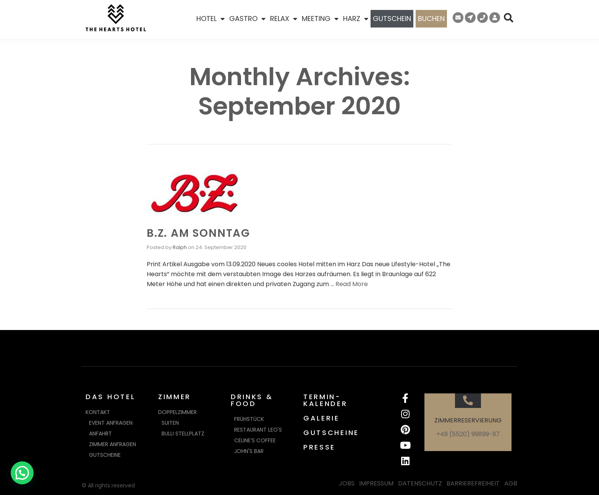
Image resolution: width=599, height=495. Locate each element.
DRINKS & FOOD (252, 400)
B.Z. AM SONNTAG (198, 233)
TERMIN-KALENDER (325, 400)
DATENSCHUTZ (420, 483)
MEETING (320, 18)
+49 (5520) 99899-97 (468, 434)
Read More (351, 284)
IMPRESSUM (376, 483)
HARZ (355, 18)
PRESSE (319, 447)
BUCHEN (431, 18)
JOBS (347, 483)
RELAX (283, 18)
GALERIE (321, 418)
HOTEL (210, 18)
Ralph (180, 247)
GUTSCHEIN (392, 18)
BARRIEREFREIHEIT (473, 483)
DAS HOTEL (110, 396)
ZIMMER (174, 396)
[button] (22, 472)
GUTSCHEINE (331, 432)
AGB (510, 483)
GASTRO (247, 18)
